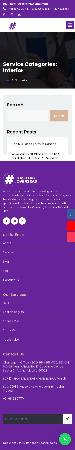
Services (9, 252)
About (7, 243)
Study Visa (10, 330)
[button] (65, 439)
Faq (5, 271)
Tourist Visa (11, 340)
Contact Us (11, 280)
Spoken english (13, 312)
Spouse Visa (11, 321)
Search (15, 105)
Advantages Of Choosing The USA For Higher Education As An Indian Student (35, 158)
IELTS (6, 303)
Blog (6, 262)
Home (6, 80)
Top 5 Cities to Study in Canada (34, 144)
